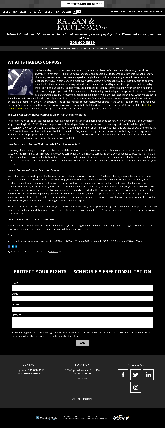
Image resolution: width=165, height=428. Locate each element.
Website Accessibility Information (136, 11)
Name (15, 283)
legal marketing (82, 418)
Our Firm (54, 48)
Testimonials (102, 48)
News (83, 48)
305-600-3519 (82, 42)
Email (15, 294)
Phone (15, 304)
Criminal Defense (70, 48)
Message (16, 315)
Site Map (76, 398)
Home (44, 48)
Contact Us (117, 48)
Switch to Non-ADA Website (84, 4)
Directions (82, 378)
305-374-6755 (32, 373)
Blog (91, 48)
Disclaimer (88, 398)
